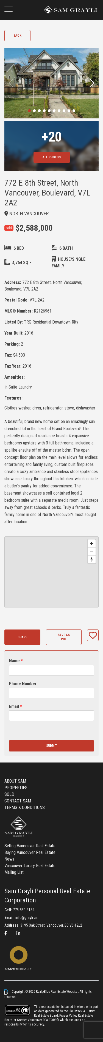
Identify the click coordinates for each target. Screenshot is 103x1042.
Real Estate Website (64, 992)
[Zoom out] (92, 551)
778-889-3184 (23, 910)
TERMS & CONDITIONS (24, 807)
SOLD (9, 794)
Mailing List (14, 872)
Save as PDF (64, 637)
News (9, 859)
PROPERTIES (15, 787)
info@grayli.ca (26, 917)
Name (16, 660)
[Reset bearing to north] (92, 559)
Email (15, 706)
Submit (51, 746)
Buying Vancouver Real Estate (29, 852)
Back (17, 35)
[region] (51, 572)
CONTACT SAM (17, 801)
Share (22, 637)
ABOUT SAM (15, 781)
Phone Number (23, 683)
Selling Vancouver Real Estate (29, 845)
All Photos (52, 157)
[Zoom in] (92, 543)
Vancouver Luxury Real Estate (29, 865)
